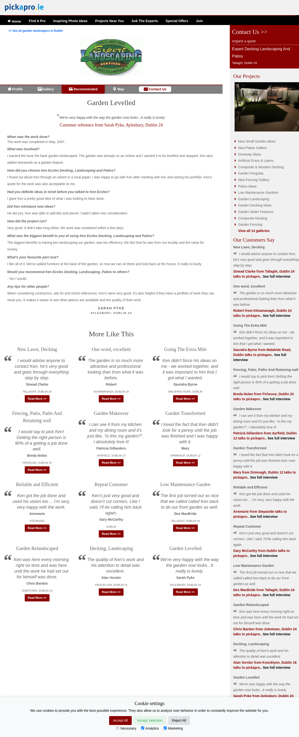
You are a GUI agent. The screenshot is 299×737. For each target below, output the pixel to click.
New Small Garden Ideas (257, 141)
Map (120, 89)
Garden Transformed (185, 413)
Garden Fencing (250, 224)
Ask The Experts (144, 21)
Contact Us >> (250, 32)
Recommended (86, 89)
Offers (177, 21)
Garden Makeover (111, 413)
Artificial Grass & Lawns (256, 160)
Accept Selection (149, 720)
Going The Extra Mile (185, 349)
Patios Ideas (247, 186)
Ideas (70, 21)
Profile (17, 89)
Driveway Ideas (249, 154)
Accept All (120, 720)
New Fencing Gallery (253, 180)
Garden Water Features (256, 212)
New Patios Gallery (252, 148)
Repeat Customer (111, 484)
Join (199, 21)
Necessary (126, 728)
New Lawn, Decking (37, 349)
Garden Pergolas (251, 173)
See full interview (276, 276)
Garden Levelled (111, 102)
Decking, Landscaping (111, 548)
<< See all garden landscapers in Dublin (35, 30)
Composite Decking (252, 218)
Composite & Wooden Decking (261, 167)
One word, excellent (111, 349)
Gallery (48, 89)
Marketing (173, 728)
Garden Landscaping (253, 199)
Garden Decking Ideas (255, 205)
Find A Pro (37, 21)
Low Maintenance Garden (185, 484)
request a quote (244, 41)
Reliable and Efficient (37, 484)
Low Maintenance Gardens (258, 192)
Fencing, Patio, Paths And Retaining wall (265, 370)
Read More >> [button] (37, 398)
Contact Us (157, 89)
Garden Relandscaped (37, 548)
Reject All (179, 720)
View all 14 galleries (254, 231)
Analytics (150, 728)
